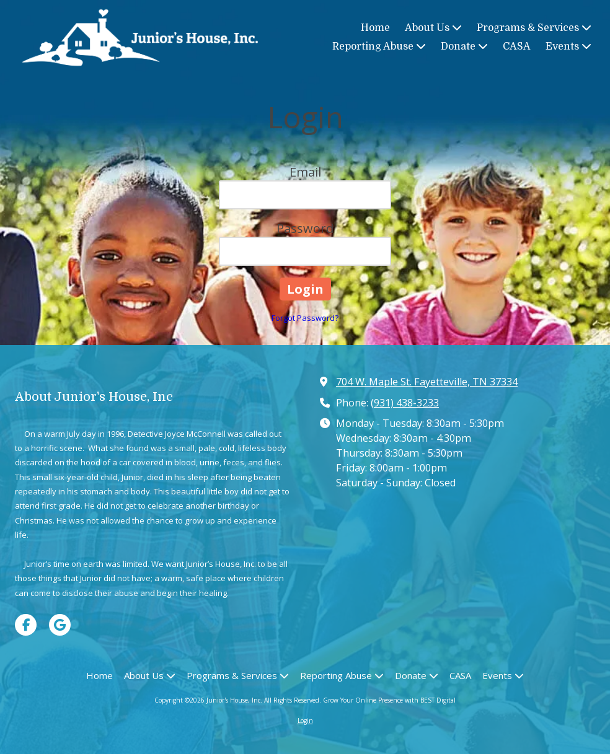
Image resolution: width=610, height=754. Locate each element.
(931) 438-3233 (405, 403)
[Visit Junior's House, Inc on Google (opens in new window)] (60, 625)
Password (305, 228)
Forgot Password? (305, 317)
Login (305, 720)
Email (305, 172)
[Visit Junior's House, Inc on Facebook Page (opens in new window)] (26, 625)
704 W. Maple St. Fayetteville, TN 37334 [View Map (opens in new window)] (427, 381)
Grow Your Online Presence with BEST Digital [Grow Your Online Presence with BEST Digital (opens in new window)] (389, 700)
